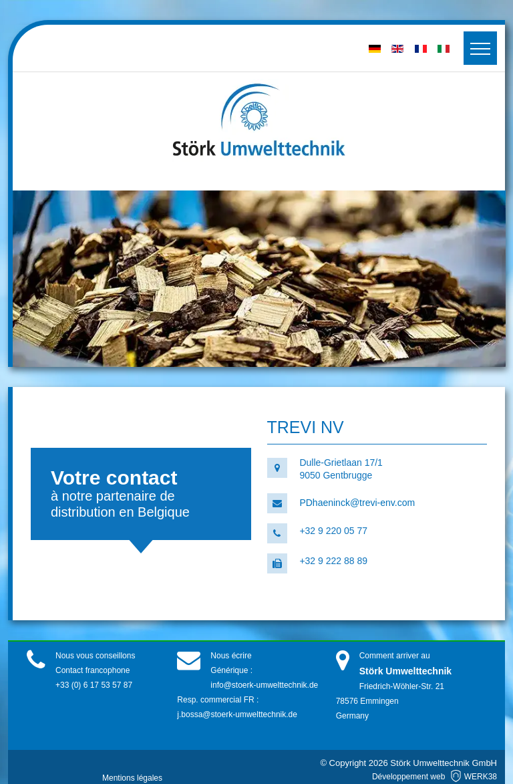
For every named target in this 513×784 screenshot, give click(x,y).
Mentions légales (132, 778)
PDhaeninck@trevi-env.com (357, 502)
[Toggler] (480, 48)
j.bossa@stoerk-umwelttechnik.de (237, 714)
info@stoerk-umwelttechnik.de (264, 685)
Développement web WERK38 (434, 776)
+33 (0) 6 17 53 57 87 (93, 685)
